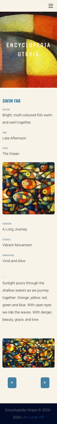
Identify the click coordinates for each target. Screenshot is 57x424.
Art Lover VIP (33, 417)
